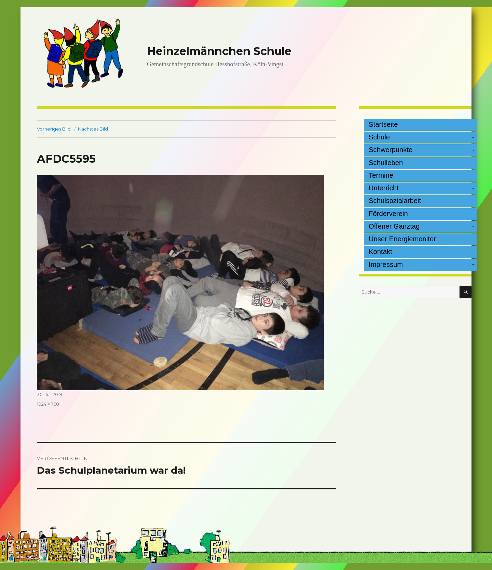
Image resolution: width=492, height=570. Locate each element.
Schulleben (386, 162)
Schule (379, 137)
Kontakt (380, 251)
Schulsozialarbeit (395, 200)
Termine (381, 175)
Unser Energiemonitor (402, 239)
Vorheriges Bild (54, 129)
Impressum (386, 264)
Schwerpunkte (390, 149)
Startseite (383, 124)
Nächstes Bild (93, 129)
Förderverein (388, 213)
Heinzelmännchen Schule (219, 51)
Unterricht (384, 188)
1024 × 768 (48, 404)
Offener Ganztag (394, 226)
